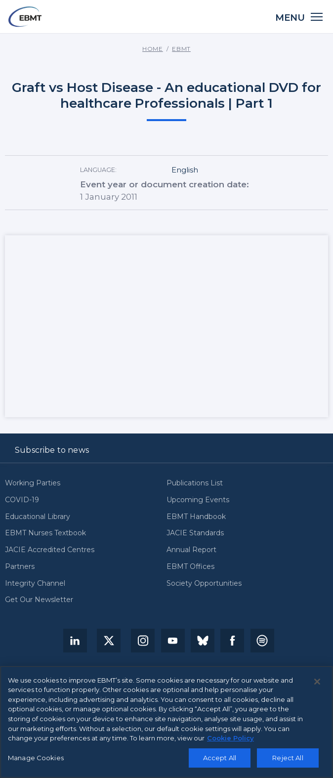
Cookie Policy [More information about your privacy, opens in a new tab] (230, 738)
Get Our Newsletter (39, 600)
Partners (20, 566)
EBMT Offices (190, 566)
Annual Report (191, 550)
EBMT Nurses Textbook (45, 533)
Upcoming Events (197, 500)
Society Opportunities (204, 583)
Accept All (219, 758)
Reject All (287, 758)
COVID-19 (22, 500)
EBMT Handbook (196, 516)
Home (152, 48)
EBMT (181, 48)
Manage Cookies (36, 758)
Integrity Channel (35, 583)
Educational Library (37, 516)
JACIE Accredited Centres (49, 550)
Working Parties (32, 483)
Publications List (194, 483)
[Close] (317, 681)
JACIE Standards (195, 533)
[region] (166, 722)
